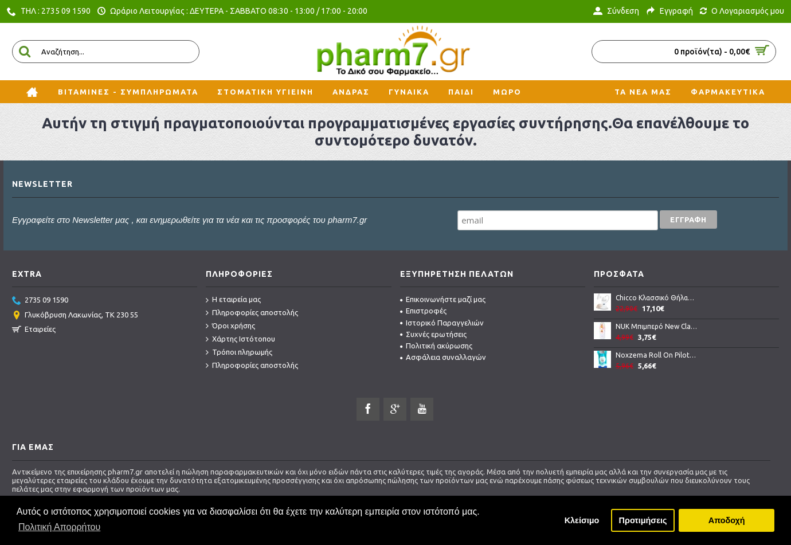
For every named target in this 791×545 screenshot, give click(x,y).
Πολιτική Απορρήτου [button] (59, 527)
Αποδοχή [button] (726, 520)
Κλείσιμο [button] (582, 520)
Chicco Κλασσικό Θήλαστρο (656, 297)
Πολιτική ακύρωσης (436, 346)
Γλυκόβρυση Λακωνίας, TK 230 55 (75, 316)
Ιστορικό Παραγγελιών (442, 323)
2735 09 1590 (40, 301)
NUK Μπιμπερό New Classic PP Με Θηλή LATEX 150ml (656, 326)
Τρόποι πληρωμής (239, 352)
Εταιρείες (34, 330)
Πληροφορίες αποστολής (252, 312)
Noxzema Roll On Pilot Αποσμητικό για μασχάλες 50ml (656, 355)
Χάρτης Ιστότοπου (240, 339)
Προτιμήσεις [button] (643, 520)
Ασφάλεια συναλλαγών (443, 357)
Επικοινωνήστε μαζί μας (442, 299)
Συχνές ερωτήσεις (433, 334)
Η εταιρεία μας (233, 299)
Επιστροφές (423, 311)
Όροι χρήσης (230, 326)
